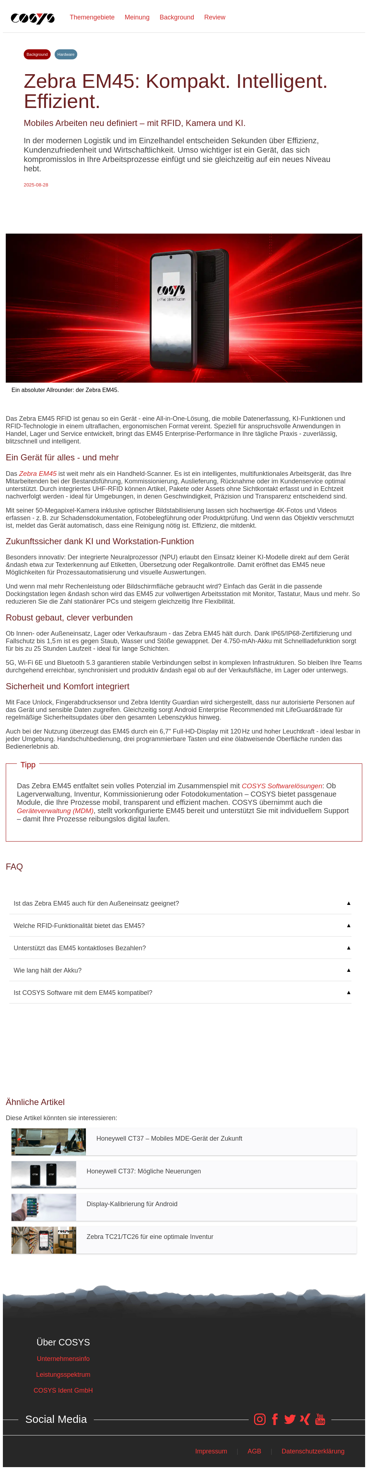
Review (214, 17)
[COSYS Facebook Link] (275, 1422)
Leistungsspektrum (63, 1374)
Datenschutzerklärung (313, 1451)
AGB (254, 1451)
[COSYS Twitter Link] (290, 1422)
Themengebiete (92, 17)
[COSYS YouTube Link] (320, 1422)
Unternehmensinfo (63, 1358)
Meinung (137, 17)
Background (177, 17)
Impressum (211, 1451)
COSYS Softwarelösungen (282, 786)
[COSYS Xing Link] (305, 1422)
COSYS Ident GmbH (63, 1390)
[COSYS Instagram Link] (260, 1422)
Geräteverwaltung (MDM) (55, 811)
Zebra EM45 (38, 473)
